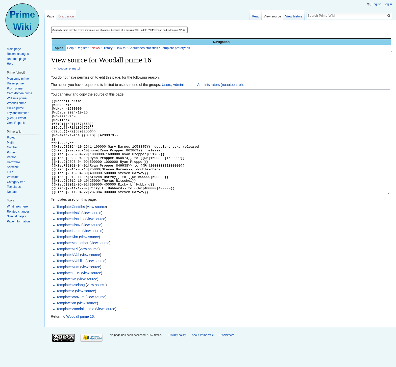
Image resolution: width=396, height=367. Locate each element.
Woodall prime (16, 103)
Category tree (16, 182)
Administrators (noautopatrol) (220, 85)
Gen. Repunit (16, 123)
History (108, 48)
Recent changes (18, 54)
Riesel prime (15, 83)
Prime (11, 152)
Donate (12, 192)
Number (12, 147)
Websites (13, 177)
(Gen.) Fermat (16, 118)
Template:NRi (67, 268)
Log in (388, 4)
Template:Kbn (67, 256)
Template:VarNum (70, 316)
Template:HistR (68, 244)
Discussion (66, 16)
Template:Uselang (70, 304)
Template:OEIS (68, 292)
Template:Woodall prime (75, 328)
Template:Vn (66, 322)
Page (50, 16)
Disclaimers (226, 353)
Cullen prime (15, 108)
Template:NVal (67, 274)
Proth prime (14, 88)
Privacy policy (177, 353)
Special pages (16, 216)
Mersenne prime (18, 78)
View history (294, 16)
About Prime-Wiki (202, 353)
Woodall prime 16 (69, 68)
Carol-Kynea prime (19, 93)
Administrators (184, 85)
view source (96, 226)
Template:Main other (72, 262)
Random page (16, 59)
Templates (14, 187)
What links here (17, 206)
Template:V (65, 310)
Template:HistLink (70, 238)
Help (70, 48)
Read (256, 16)
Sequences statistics (143, 48)
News (95, 48)
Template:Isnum (68, 250)
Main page (14, 49)
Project (11, 137)
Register (83, 48)
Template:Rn (66, 298)
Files (10, 172)
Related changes (18, 211)
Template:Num (67, 286)
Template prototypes (175, 48)
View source (272, 16)
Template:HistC (68, 232)
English (376, 4)
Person (11, 157)
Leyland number (18, 113)
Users (166, 85)
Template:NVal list (70, 280)
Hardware (13, 162)
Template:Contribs (70, 226)
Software (13, 167)
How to (120, 48)
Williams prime (17, 98)
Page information (18, 221)
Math (10, 142)
